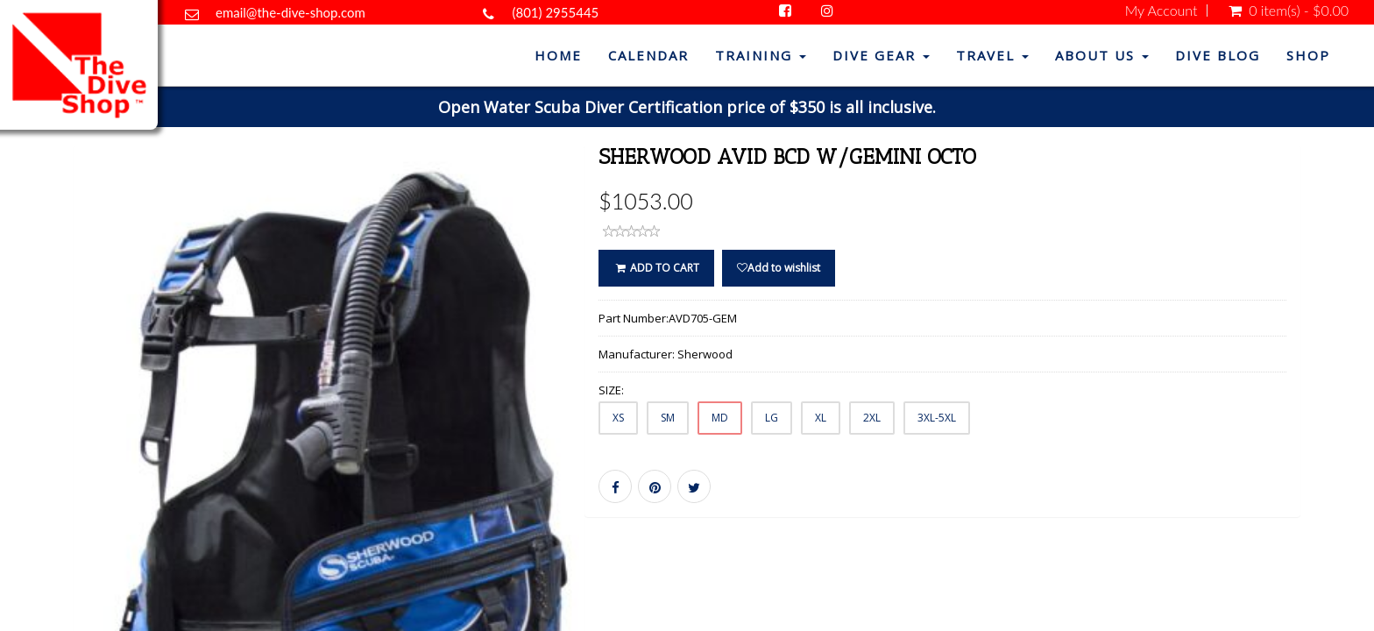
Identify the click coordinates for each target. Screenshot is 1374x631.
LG (771, 417)
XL (820, 417)
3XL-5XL (936, 417)
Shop (1308, 55)
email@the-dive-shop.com (290, 12)
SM (668, 417)
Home (558, 55)
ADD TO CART (655, 267)
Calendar (648, 55)
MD (720, 417)
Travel (992, 55)
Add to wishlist (778, 267)
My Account (1161, 10)
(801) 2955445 (555, 12)
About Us (1102, 55)
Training (760, 55)
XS (618, 417)
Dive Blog (1217, 55)
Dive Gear (881, 55)
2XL (872, 417)
